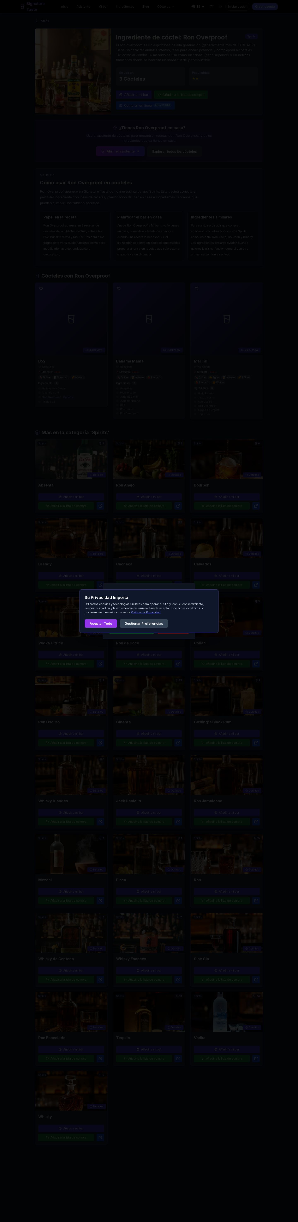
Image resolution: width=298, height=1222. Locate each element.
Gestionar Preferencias (144, 623)
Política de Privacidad (146, 612)
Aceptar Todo (101, 623)
